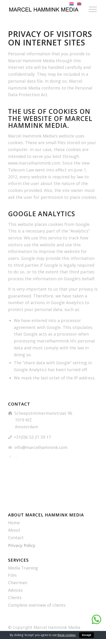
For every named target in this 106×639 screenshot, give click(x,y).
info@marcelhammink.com (40, 447)
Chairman (17, 582)
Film (12, 575)
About (14, 530)
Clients (15, 597)
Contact (16, 537)
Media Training (23, 568)
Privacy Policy (21, 545)
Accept (86, 635)
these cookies (66, 635)
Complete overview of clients (37, 605)
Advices (15, 590)
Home (14, 522)
